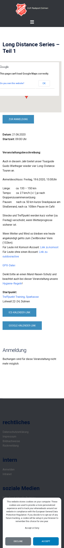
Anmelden (9, 469)
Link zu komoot (49, 247)
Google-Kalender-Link (22, 325)
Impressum (9, 436)
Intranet (7, 474)
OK (44, 83)
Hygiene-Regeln (12, 283)
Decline (18, 541)
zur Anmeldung (18, 119)
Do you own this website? (12, 83)
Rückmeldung (11, 445)
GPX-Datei (9, 265)
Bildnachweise (11, 441)
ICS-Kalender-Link (19, 312)
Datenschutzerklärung (16, 432)
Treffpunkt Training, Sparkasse (21, 296)
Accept (46, 541)
